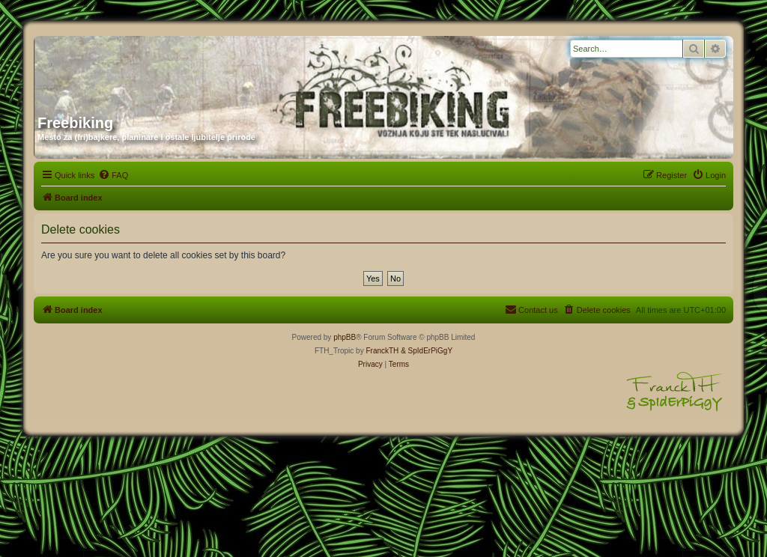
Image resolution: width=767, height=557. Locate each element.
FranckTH (382, 351)
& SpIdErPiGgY (426, 351)
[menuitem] (113, 175)
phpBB (344, 337)
